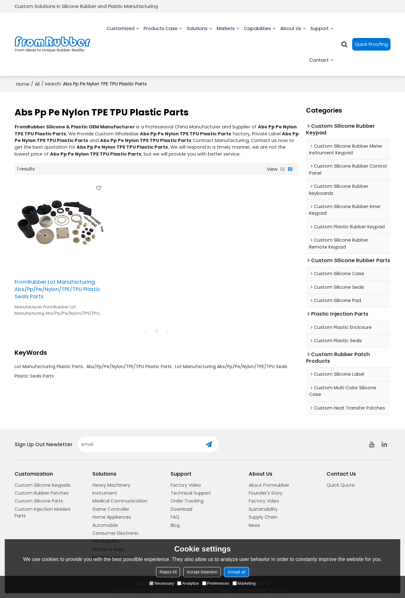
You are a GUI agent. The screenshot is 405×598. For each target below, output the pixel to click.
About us (290, 34)
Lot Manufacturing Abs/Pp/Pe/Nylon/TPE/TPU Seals (231, 366)
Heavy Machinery (111, 485)
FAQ (175, 517)
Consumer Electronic (115, 533)
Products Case (161, 34)
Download (181, 509)
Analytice (188, 583)
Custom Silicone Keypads (43, 485)
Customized (120, 34)
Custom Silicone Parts (39, 501)
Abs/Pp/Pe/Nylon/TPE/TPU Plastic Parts (129, 366)
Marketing (244, 583)
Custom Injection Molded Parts (42, 512)
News (254, 525)
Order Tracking (187, 501)
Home (22, 84)
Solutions (197, 34)
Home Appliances (111, 517)
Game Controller (110, 509)
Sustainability (263, 509)
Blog (175, 525)
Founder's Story (266, 493)
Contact (319, 66)
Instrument (104, 493)
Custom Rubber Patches (42, 493)
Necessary (161, 583)
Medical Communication (119, 501)
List (282, 169)
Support (319, 34)
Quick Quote (341, 485)
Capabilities (257, 34)
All (37, 84)
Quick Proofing (371, 44)
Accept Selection (202, 572)
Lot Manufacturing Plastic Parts (49, 366)
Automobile (105, 525)
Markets (226, 34)
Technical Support (191, 493)
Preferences (215, 583)
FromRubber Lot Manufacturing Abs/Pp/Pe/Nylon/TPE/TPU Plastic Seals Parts (57, 289)
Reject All (168, 572)
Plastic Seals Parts (34, 376)
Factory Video (186, 485)
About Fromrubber (269, 485)
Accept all (236, 572)
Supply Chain (263, 517)
